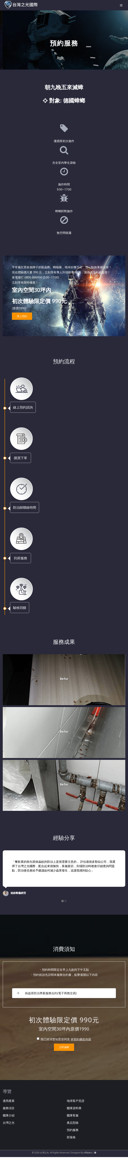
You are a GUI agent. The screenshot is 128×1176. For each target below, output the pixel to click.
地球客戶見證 (75, 1101)
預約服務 (72, 1130)
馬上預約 (22, 316)
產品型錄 (72, 1123)
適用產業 (8, 1101)
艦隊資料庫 (74, 1108)
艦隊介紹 (8, 1115)
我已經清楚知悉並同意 (53, 1039)
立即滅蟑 (64, 1047)
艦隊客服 (72, 1115)
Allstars (88, 1152)
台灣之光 (8, 1123)
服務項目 (8, 1108)
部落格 (71, 1137)
